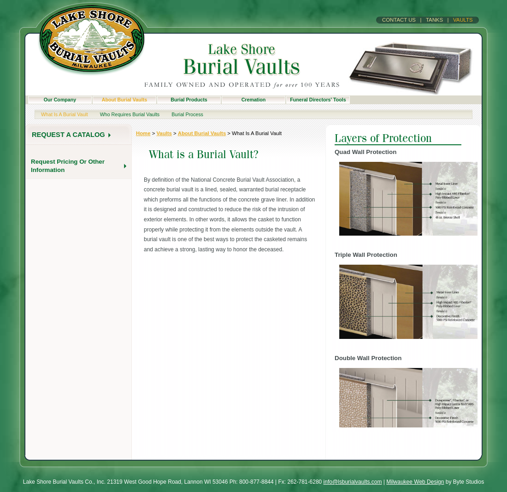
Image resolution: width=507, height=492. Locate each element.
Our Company (60, 99)
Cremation (254, 99)
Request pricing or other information (68, 165)
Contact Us (399, 20)
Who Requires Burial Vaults (130, 114)
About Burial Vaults (124, 99)
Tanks (434, 20)
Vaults (463, 20)
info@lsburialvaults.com (353, 482)
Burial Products (189, 99)
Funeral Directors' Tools (318, 99)
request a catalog (68, 134)
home (143, 133)
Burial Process (187, 114)
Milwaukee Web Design (415, 482)
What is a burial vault (64, 114)
